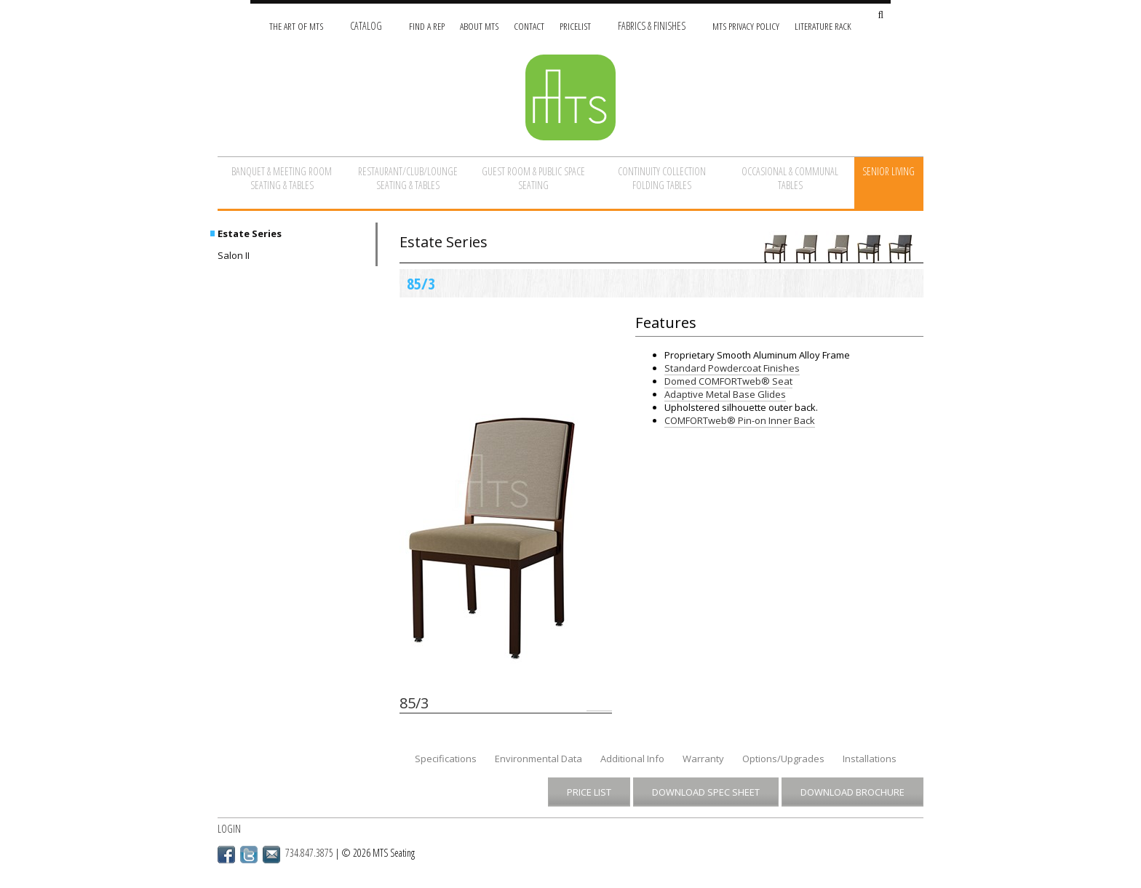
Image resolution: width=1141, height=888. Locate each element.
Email (271, 854)
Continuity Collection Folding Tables (662, 178)
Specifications (446, 758)
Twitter (249, 854)
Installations (869, 758)
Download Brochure (852, 792)
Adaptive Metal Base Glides (725, 394)
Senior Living (888, 171)
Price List (589, 792)
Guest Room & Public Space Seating (533, 178)
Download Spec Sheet (706, 792)
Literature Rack (823, 26)
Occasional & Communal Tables (790, 178)
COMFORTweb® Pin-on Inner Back (739, 420)
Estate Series (250, 233)
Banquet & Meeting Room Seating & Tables (281, 178)
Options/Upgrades (783, 758)
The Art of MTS (296, 26)
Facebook (226, 854)
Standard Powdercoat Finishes (732, 368)
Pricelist (575, 26)
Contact (529, 26)
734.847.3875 (309, 853)
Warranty (703, 758)
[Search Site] (880, 15)
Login (229, 829)
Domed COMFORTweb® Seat (728, 381)
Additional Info (632, 758)
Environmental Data (538, 758)
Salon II (234, 255)
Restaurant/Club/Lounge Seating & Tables (408, 178)
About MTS (479, 26)
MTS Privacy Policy (745, 26)
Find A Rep (427, 26)
